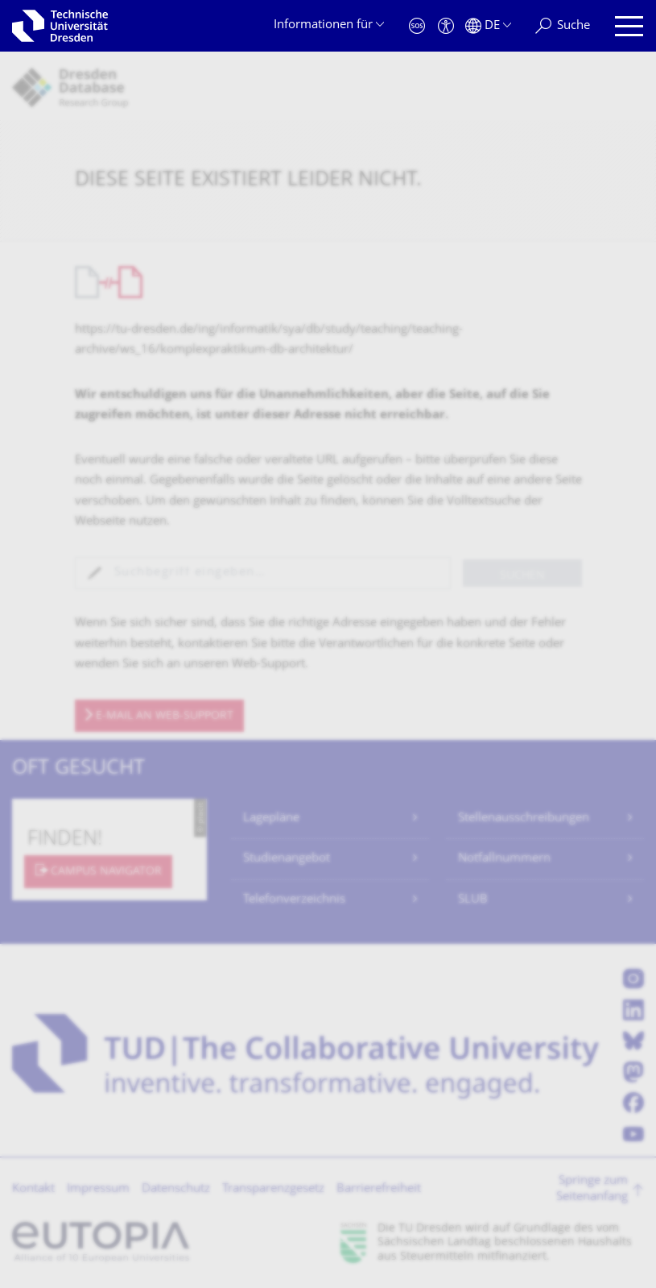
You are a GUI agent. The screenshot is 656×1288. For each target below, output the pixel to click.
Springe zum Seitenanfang (592, 1189)
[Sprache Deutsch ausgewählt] (488, 26)
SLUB (473, 900)
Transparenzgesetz (273, 1189)
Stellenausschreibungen (523, 818)
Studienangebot (286, 859)
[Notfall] (417, 26)
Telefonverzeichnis (294, 900)
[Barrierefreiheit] (446, 26)
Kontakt (33, 1189)
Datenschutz (176, 1189)
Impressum (98, 1189)
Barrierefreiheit (378, 1189)
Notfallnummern (504, 859)
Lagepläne (271, 818)
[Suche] (562, 26)
